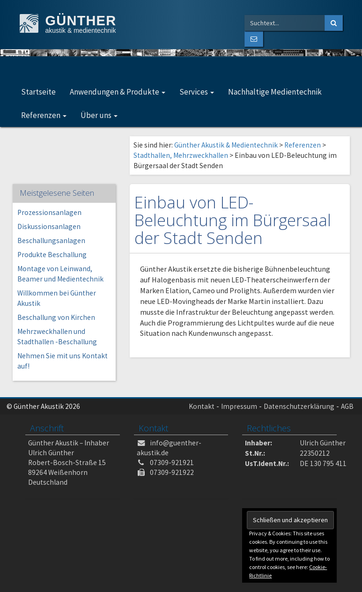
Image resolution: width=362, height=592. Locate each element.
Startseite (38, 92)
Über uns (99, 115)
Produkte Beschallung (52, 254)
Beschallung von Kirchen (56, 317)
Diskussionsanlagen (49, 226)
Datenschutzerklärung (299, 406)
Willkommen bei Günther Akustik (56, 298)
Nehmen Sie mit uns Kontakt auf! (62, 360)
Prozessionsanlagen (49, 212)
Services (196, 92)
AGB (347, 406)
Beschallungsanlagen (51, 240)
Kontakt (201, 406)
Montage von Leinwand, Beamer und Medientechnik (60, 273)
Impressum (239, 406)
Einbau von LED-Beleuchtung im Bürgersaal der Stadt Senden (232, 220)
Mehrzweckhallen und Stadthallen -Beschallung (57, 336)
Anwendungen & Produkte (117, 92)
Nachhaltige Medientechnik (275, 92)
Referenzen (43, 115)
